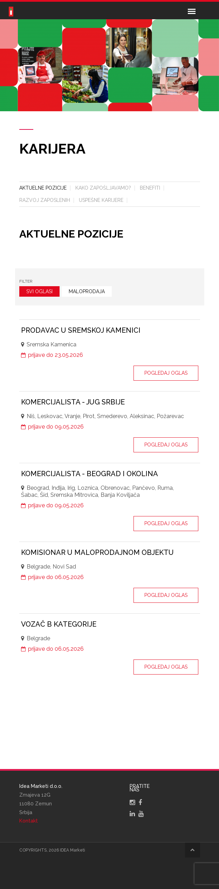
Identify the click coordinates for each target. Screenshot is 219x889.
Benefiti (150, 188)
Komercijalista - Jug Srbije (73, 402)
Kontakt (28, 821)
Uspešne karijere (101, 200)
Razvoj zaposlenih (44, 200)
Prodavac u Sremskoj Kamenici (81, 330)
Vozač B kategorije (58, 624)
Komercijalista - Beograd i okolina (89, 474)
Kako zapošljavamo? (103, 188)
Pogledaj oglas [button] (165, 373)
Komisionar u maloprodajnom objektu (97, 552)
